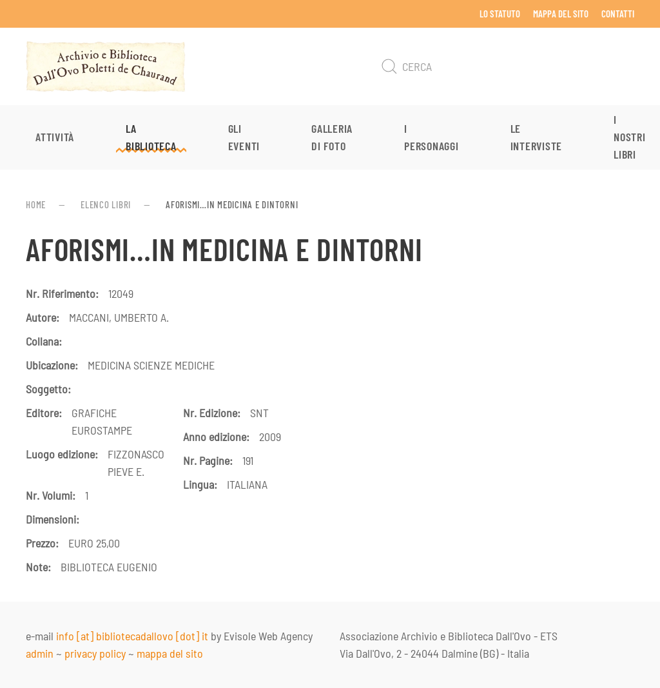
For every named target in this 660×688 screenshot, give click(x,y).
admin (39, 653)
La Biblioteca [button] (151, 137)
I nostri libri (630, 136)
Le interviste (536, 137)
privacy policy (95, 653)
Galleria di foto (332, 137)
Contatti (617, 13)
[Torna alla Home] (106, 66)
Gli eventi (244, 137)
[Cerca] (505, 66)
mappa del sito (170, 653)
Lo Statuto (500, 13)
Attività (54, 137)
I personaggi (431, 137)
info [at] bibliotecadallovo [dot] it (132, 636)
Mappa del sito (560, 13)
